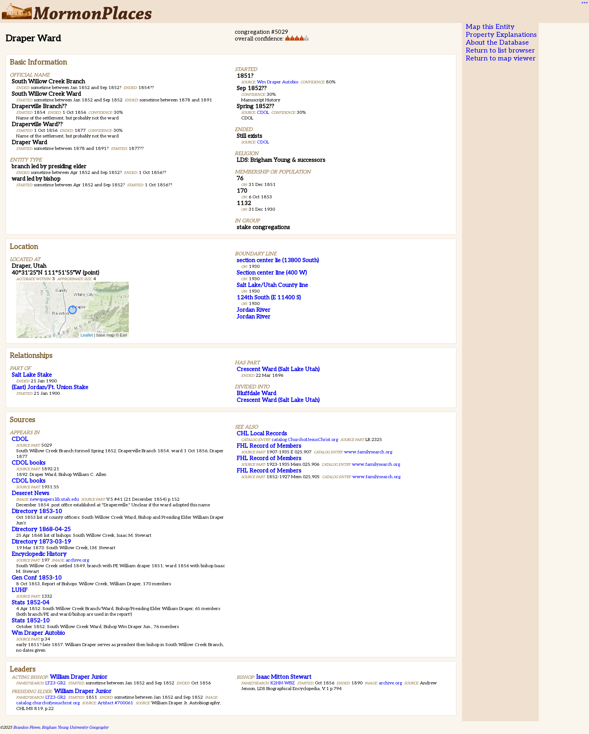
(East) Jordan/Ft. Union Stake (50, 387)
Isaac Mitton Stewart (283, 677)
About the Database (497, 43)
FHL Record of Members (269, 446)
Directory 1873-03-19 (41, 541)
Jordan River (253, 310)
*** (583, 4)
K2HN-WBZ (282, 683)
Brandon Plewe (26, 727)
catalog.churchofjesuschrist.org (48, 703)
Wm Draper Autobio (277, 82)
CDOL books (28, 462)
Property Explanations (501, 35)
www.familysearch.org (368, 452)
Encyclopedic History (39, 554)
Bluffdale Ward (256, 393)
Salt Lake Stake (32, 375)
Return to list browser (500, 50)
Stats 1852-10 (31, 620)
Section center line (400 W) (272, 272)
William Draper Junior (78, 677)
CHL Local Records (262, 433)
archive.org (77, 560)
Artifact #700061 (115, 703)
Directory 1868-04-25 (41, 529)
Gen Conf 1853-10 (37, 577)
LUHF (19, 590)
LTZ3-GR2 (55, 683)
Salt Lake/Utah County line (272, 285)
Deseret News (30, 493)
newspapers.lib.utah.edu (54, 499)
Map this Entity (490, 27)
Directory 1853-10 (37, 511)
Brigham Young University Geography (75, 727)
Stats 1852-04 (30, 602)
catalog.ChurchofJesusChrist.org (305, 440)
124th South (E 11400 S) (269, 297)
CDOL (263, 112)
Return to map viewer (501, 58)
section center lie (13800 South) (278, 260)
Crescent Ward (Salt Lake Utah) (278, 369)
